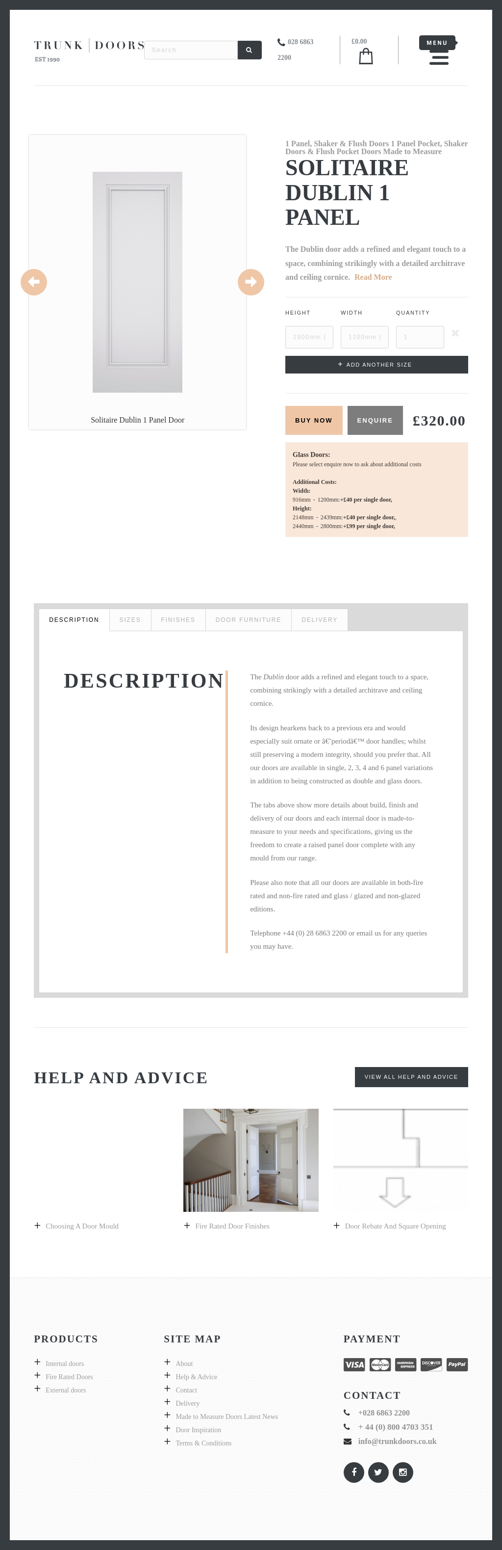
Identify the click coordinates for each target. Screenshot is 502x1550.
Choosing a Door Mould (82, 1226)
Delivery (188, 1403)
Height (298, 313)
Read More (373, 277)
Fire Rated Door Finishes (233, 1226)
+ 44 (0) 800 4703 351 (395, 1427)
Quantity (413, 313)
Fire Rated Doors (69, 1377)
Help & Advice (196, 1377)
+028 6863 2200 (384, 1413)
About (184, 1363)
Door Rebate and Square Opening (395, 1226)
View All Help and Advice (411, 1077)
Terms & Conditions (203, 1443)
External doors (66, 1390)
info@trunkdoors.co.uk (397, 1441)
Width (352, 313)
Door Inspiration (198, 1430)
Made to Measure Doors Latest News (227, 1416)
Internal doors (65, 1363)
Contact (186, 1390)
